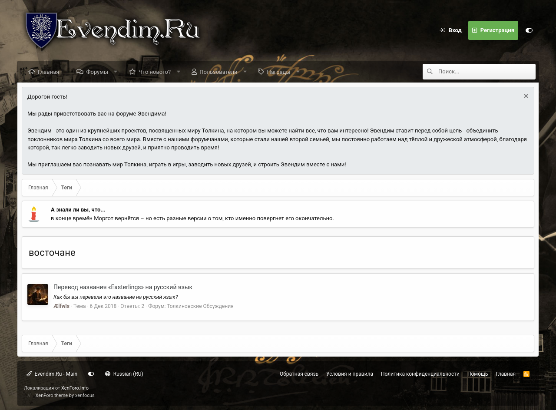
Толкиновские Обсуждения (200, 306)
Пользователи (218, 72)
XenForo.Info (75, 388)
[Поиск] (487, 71)
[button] (115, 71)
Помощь (477, 374)
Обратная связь (299, 374)
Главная (48, 72)
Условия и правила (349, 374)
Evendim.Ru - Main (51, 374)
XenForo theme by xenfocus (65, 395)
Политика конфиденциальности (420, 374)
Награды (278, 72)
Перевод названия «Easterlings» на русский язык (122, 287)
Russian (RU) (124, 374)
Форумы (97, 72)
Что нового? (155, 72)
